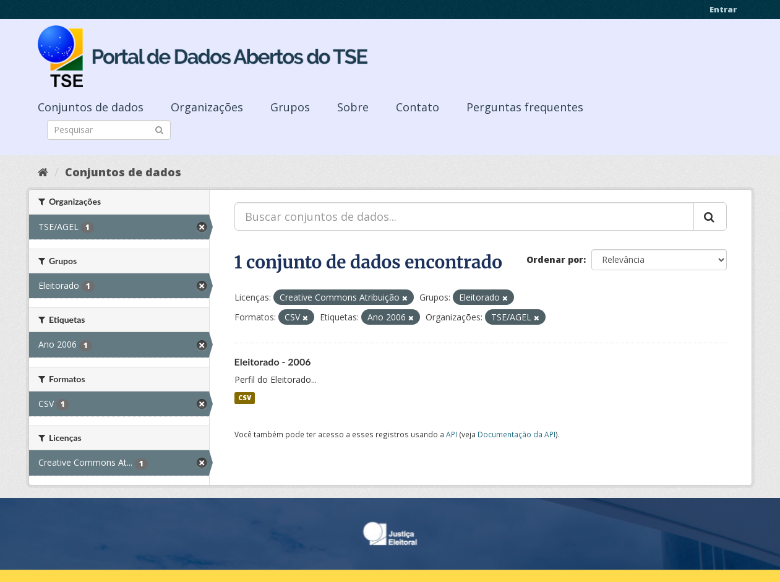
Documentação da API (516, 434)
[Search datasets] (109, 130)
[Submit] (159, 129)
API (451, 434)
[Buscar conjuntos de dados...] (464, 216)
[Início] (43, 172)
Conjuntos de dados (91, 107)
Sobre (353, 107)
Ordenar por (554, 259)
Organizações (207, 107)
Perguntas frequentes (524, 107)
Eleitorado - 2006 (272, 361)
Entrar (723, 9)
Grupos (290, 107)
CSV (244, 397)
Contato (417, 107)
